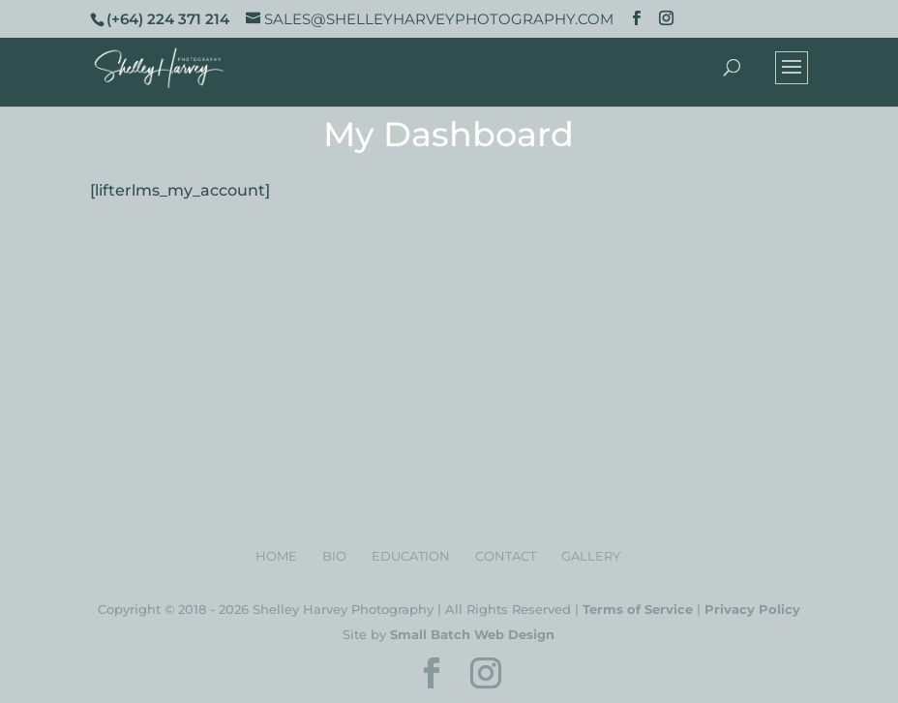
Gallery (590, 556)
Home (276, 556)
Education (411, 556)
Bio (334, 556)
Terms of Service (638, 609)
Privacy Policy (752, 609)
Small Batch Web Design (472, 634)
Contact (505, 556)
